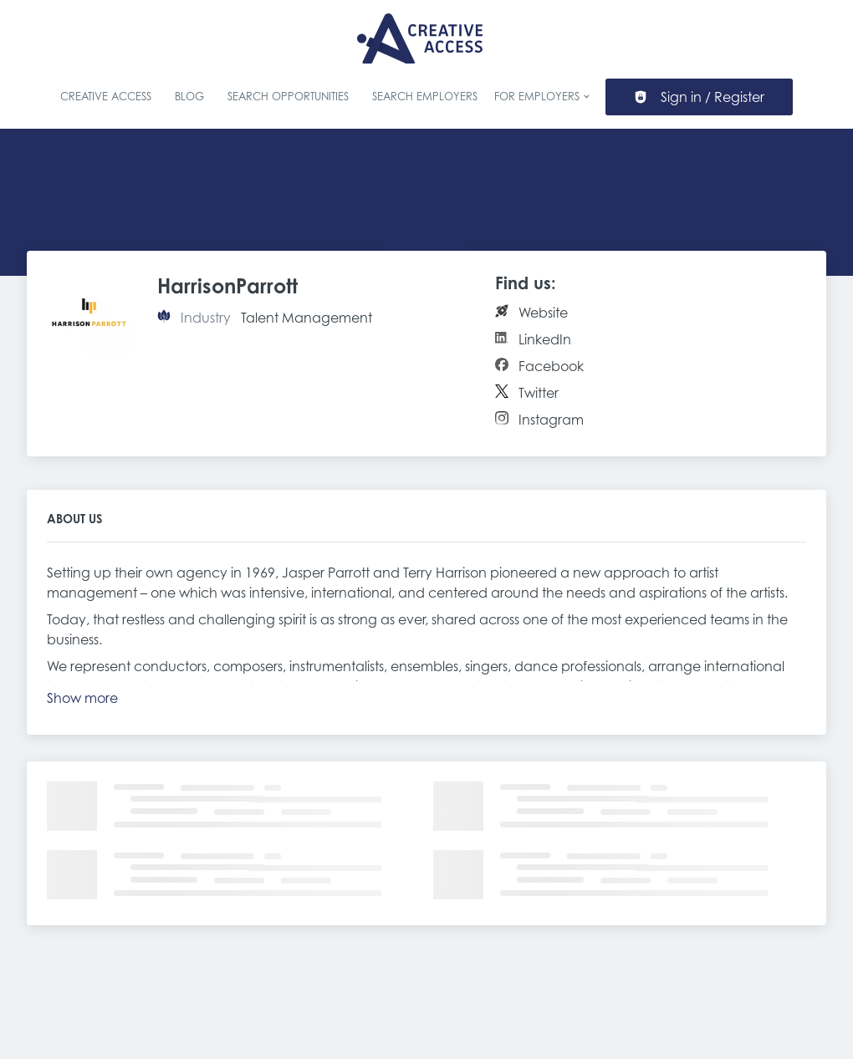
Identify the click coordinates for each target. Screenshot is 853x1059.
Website (543, 312)
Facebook (551, 366)
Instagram (551, 419)
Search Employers (425, 96)
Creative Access (105, 96)
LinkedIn (544, 339)
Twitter (538, 392)
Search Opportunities (288, 96)
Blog (189, 96)
